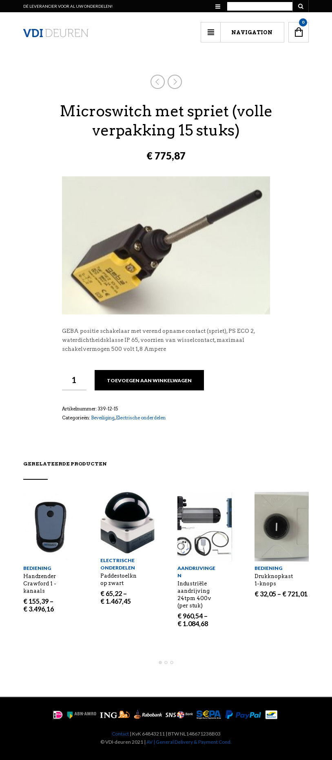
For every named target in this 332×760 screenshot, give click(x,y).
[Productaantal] (74, 380)
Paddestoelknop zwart (118, 579)
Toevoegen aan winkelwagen (149, 380)
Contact (120, 734)
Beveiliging (103, 418)
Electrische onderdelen (141, 418)
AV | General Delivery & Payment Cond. (189, 742)
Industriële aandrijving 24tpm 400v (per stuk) (194, 595)
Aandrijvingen (196, 571)
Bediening (37, 568)
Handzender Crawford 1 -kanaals (39, 583)
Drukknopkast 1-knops (274, 580)
